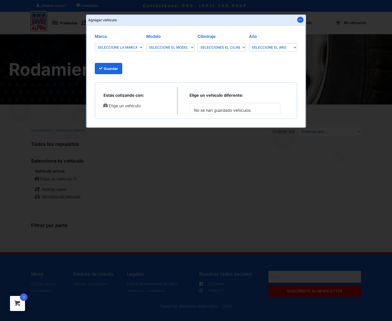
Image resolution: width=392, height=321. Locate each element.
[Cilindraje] (222, 47)
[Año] (273, 47)
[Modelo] (170, 47)
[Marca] (119, 47)
